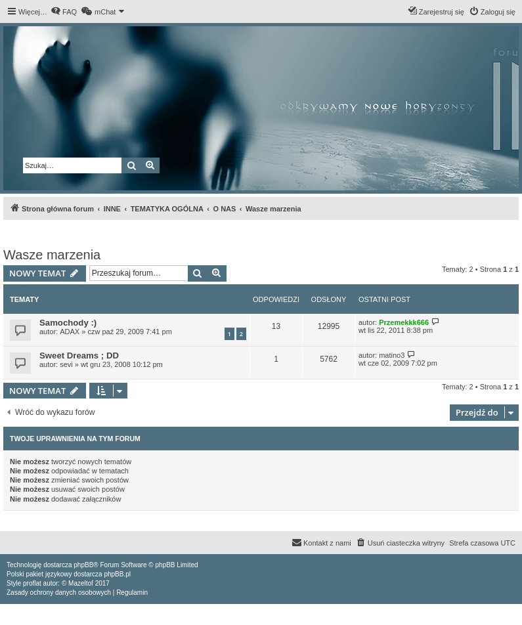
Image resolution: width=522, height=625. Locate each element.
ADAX (69, 331)
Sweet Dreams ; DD (79, 355)
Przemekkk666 (404, 322)
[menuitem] (64, 12)
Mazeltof (80, 583)
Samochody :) (68, 323)
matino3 (391, 355)
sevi (66, 364)
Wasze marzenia (51, 255)
